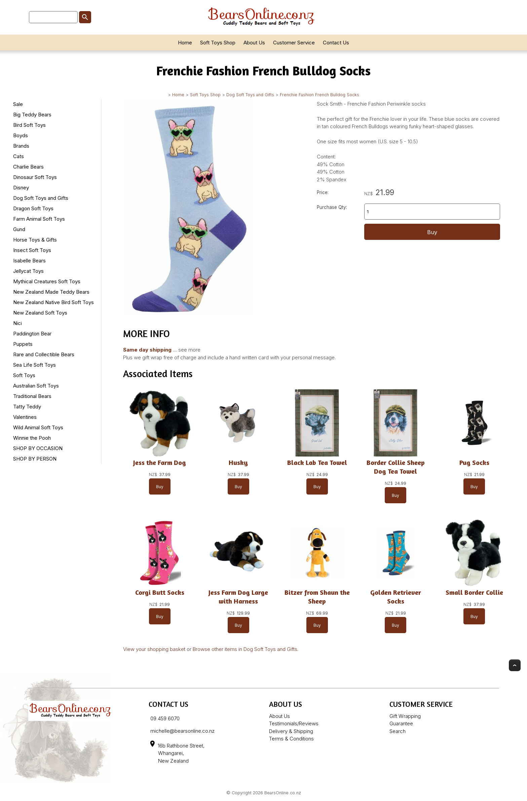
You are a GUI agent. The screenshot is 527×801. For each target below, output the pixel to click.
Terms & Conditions (291, 738)
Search (397, 731)
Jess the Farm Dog (159, 462)
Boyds (20, 135)
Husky (238, 462)
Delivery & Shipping (291, 731)
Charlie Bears (28, 166)
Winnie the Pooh (32, 438)
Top (515, 665)
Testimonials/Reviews (293, 723)
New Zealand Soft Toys (40, 313)
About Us (254, 42)
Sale (18, 104)
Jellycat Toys (28, 271)
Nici (17, 323)
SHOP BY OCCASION (38, 448)
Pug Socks (474, 462)
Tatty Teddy (27, 406)
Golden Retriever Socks (395, 596)
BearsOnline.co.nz (282, 792)
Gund (19, 229)
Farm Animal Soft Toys (39, 219)
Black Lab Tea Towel (317, 462)
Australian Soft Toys (36, 386)
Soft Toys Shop (217, 42)
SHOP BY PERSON (35, 459)
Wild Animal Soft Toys (38, 427)
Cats (18, 156)
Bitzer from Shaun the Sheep (316, 596)
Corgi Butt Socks (159, 592)
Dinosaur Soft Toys (35, 177)
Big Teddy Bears (32, 114)
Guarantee (401, 723)
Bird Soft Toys (29, 125)
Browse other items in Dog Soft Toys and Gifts (245, 649)
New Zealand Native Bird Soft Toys (53, 302)
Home (185, 42)
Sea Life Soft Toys (34, 365)
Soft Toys (24, 375)
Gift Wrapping (405, 716)
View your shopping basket (154, 649)
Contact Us (336, 42)
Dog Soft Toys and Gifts (250, 94)
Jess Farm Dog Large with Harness (238, 596)
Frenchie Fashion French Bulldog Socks (319, 94)
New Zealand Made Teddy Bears (51, 292)
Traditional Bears (32, 396)
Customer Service (294, 42)
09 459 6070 (165, 718)
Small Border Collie (474, 592)
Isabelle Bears (29, 260)
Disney (21, 187)
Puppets (23, 344)
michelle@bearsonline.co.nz (182, 731)
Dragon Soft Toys (33, 208)
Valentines (25, 417)
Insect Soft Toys (32, 250)
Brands (21, 146)
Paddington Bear (32, 333)
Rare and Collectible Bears (43, 354)
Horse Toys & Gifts (35, 239)
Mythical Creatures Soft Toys (46, 281)
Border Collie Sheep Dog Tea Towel (396, 466)
